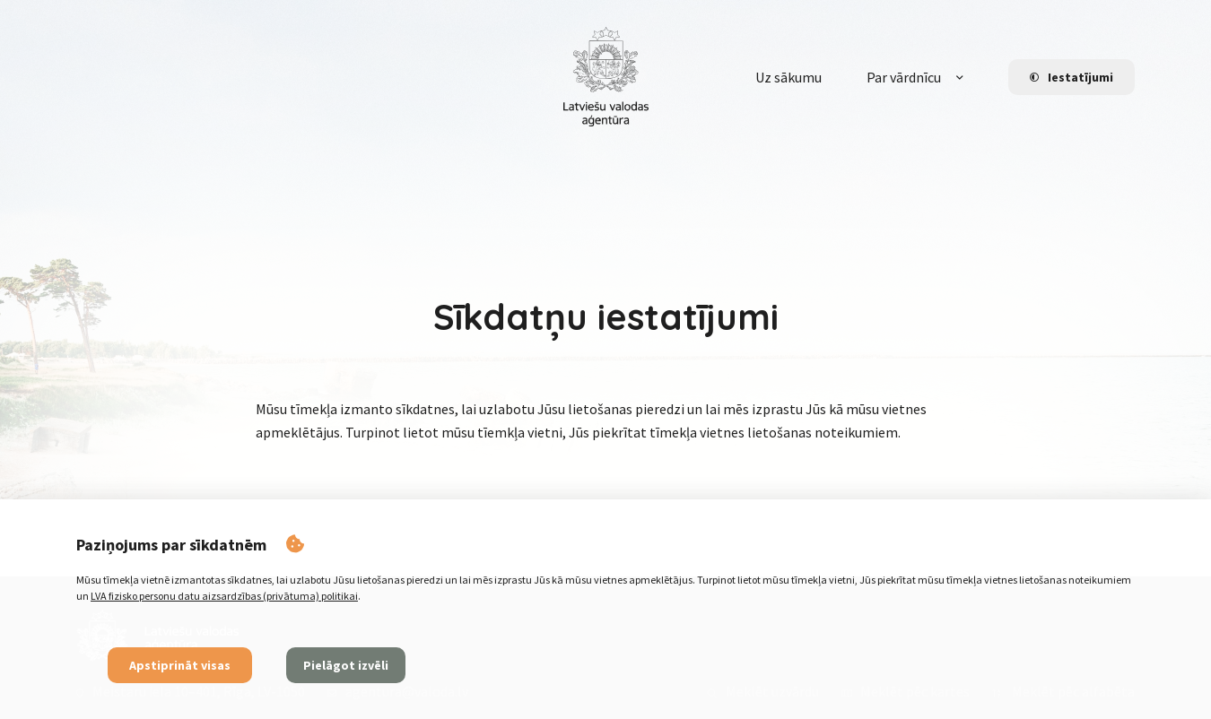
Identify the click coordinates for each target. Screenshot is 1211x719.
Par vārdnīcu (904, 77)
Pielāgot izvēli (345, 665)
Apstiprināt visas (180, 665)
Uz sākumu (788, 77)
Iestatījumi (1071, 77)
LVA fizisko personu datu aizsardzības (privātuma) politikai (224, 595)
